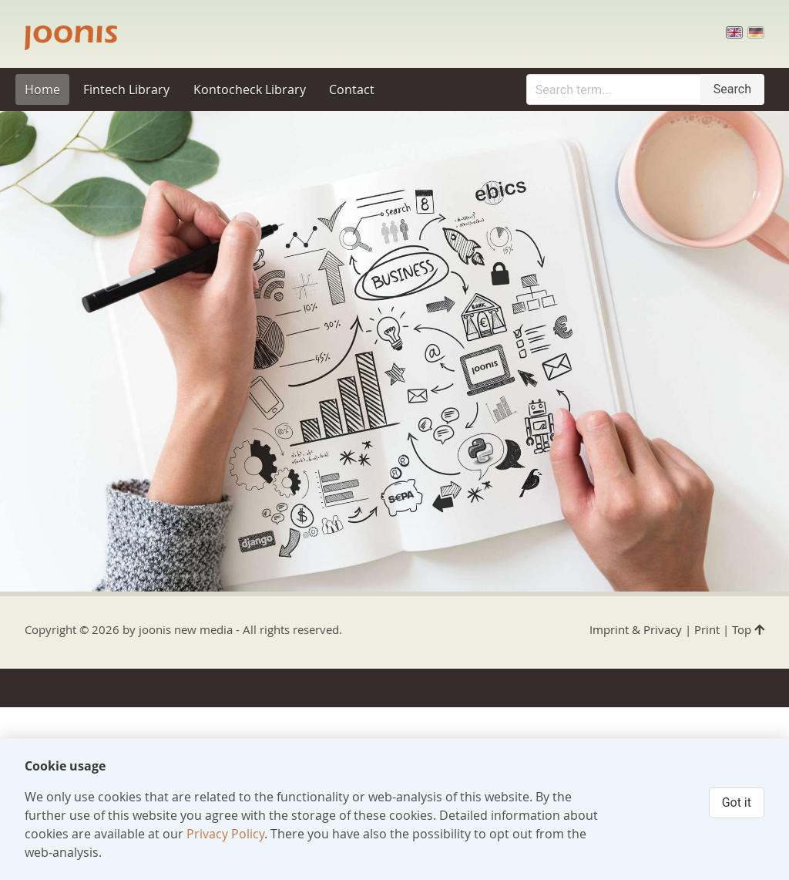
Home (42, 89)
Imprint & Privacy (635, 629)
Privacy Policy (225, 833)
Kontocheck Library (249, 89)
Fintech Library (126, 89)
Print (707, 629)
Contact (351, 89)
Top (748, 629)
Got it (736, 802)
